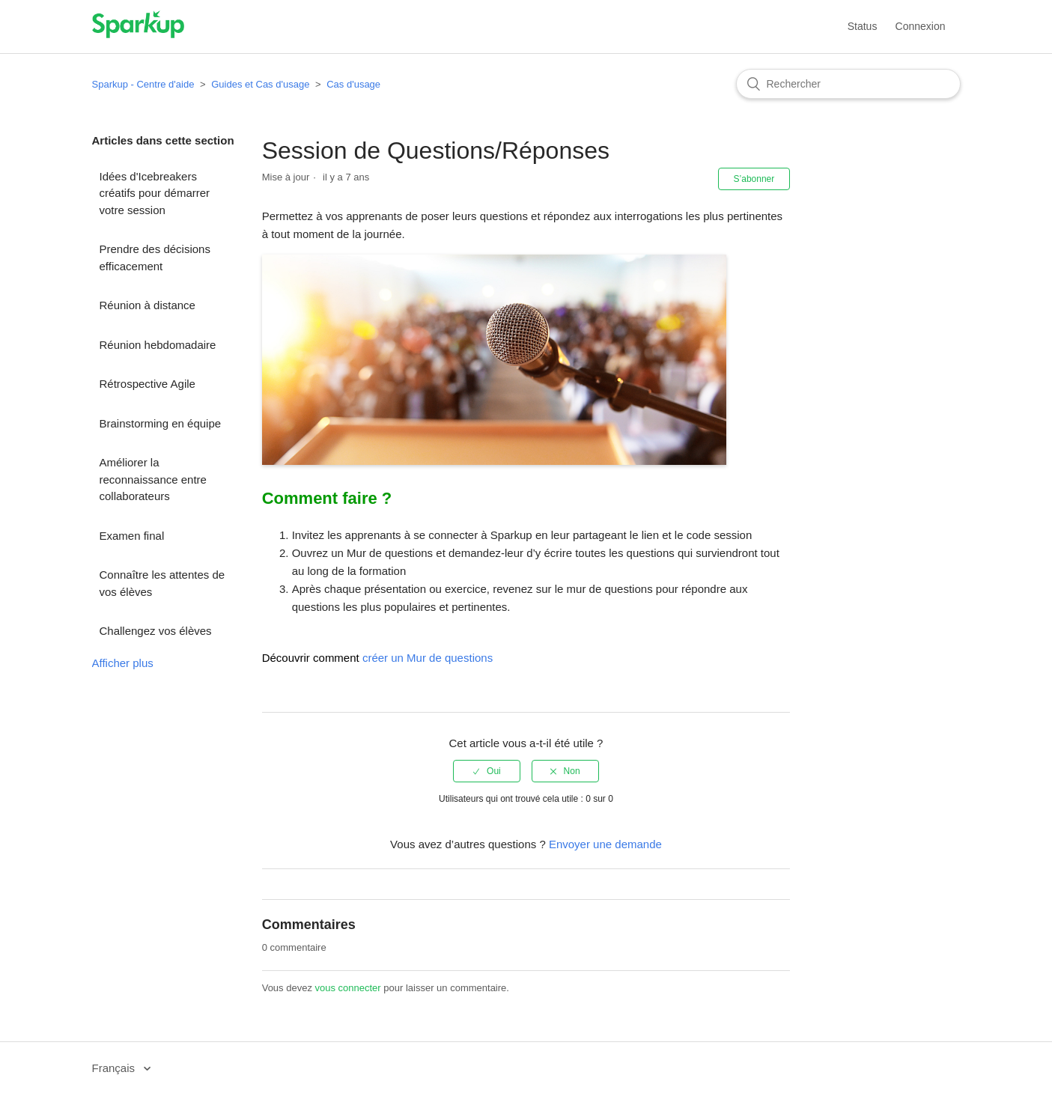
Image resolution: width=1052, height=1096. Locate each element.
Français (115, 1068)
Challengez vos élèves (156, 630)
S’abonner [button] (754, 179)
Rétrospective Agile (147, 383)
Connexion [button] (921, 26)
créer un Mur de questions (427, 657)
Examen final (132, 535)
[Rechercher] (848, 84)
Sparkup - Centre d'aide (143, 84)
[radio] (486, 771)
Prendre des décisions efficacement (155, 258)
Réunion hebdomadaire (158, 344)
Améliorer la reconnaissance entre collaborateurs (153, 479)
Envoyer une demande (605, 844)
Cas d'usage (353, 84)
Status (863, 26)
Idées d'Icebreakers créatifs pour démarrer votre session (155, 193)
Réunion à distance (147, 305)
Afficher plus (122, 663)
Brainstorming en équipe (161, 423)
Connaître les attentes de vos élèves (162, 583)
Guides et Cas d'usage (260, 84)
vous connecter (348, 987)
